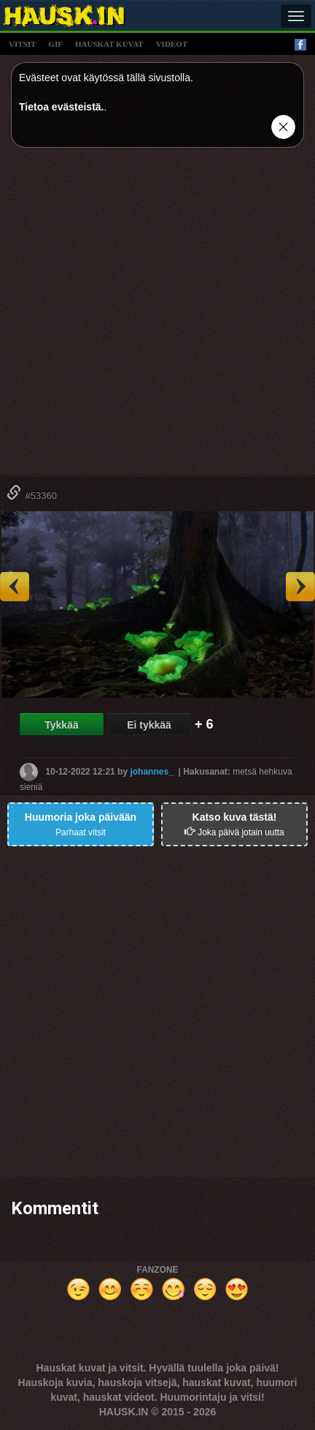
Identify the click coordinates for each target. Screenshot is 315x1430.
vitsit (22, 43)
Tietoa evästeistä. (61, 107)
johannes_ (151, 771)
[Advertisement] (157, 317)
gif (55, 43)
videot (171, 43)
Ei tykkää (149, 725)
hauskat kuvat (109, 43)
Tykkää (61, 725)
